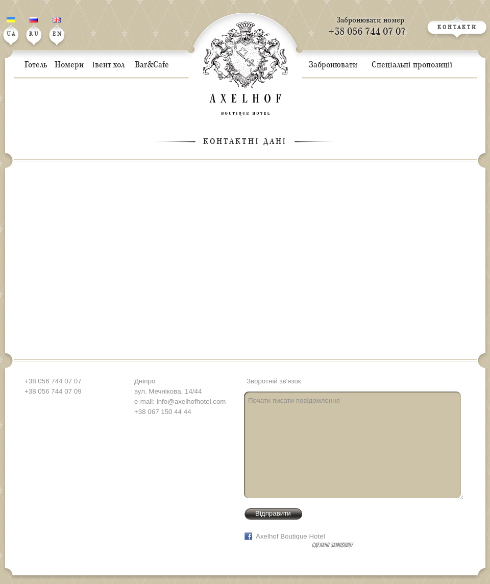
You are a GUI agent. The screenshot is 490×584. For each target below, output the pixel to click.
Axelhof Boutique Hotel (290, 536)
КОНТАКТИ (457, 28)
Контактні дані (245, 141)
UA (11, 27)
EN (58, 27)
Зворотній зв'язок (274, 381)
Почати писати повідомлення (353, 446)
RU (34, 27)
